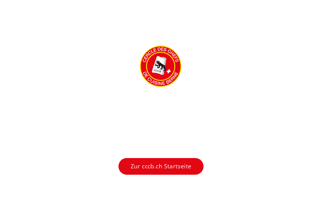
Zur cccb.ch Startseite (161, 166)
